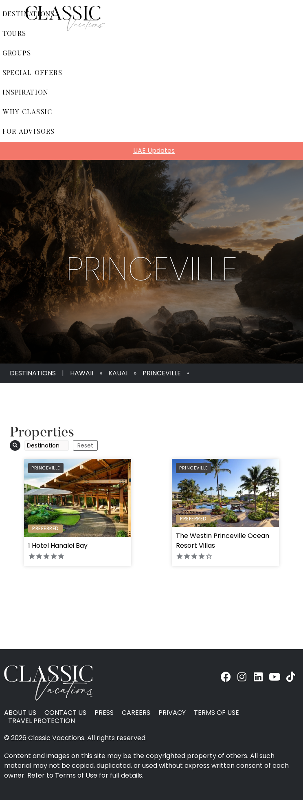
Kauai (117, 373)
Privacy (172, 713)
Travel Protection (41, 721)
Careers (136, 713)
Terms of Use (216, 713)
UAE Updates (154, 150)
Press (104, 713)
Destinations (33, 373)
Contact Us (65, 713)
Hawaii (81, 373)
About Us (20, 713)
